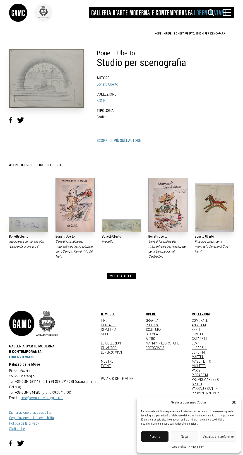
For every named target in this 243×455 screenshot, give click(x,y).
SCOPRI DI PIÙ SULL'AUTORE (119, 140)
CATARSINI (199, 339)
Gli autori (109, 348)
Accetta (154, 437)
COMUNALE (200, 320)
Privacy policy (196, 446)
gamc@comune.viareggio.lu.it (41, 398)
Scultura (153, 329)
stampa (152, 334)
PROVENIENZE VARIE (206, 393)
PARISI (196, 370)
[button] (234, 402)
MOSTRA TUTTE (121, 276)
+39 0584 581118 (28, 381)
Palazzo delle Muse (117, 378)
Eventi (106, 366)
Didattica (108, 329)
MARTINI (198, 357)
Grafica (152, 320)
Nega (184, 437)
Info (104, 320)
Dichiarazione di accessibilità (30, 412)
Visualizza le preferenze (218, 437)
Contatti (108, 325)
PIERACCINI (200, 375)
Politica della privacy (24, 423)
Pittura (152, 325)
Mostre (107, 361)
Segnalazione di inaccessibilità (31, 418)
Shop (105, 334)
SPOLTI (197, 384)
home (157, 33)
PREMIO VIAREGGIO (205, 379)
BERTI (196, 329)
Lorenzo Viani (112, 352)
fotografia (155, 348)
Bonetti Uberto (107, 84)
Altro (150, 339)
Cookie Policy (178, 446)
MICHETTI (199, 366)
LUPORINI (198, 352)
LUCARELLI (199, 348)
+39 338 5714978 (61, 381)
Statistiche (17, 428)
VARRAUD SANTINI (205, 388)
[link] (21, 13)
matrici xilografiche (162, 343)
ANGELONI (199, 325)
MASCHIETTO (201, 361)
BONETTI (103, 100)
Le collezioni (111, 343)
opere (167, 33)
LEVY (195, 343)
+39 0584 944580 (28, 392)
